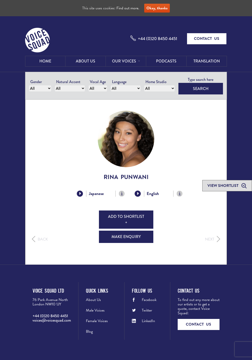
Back (43, 239)
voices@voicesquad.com (51, 320)
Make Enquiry (126, 237)
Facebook (149, 300)
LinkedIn (148, 321)
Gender (36, 82)
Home (45, 61)
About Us (85, 61)
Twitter (147, 310)
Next (209, 239)
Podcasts (166, 61)
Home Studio (156, 82)
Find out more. (127, 8)
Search (200, 88)
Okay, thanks (157, 8)
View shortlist (223, 186)
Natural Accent (68, 82)
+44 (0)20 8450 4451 (157, 38)
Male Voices (95, 310)
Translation (206, 61)
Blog (89, 331)
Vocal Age (98, 82)
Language (119, 82)
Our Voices (124, 61)
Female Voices (97, 321)
